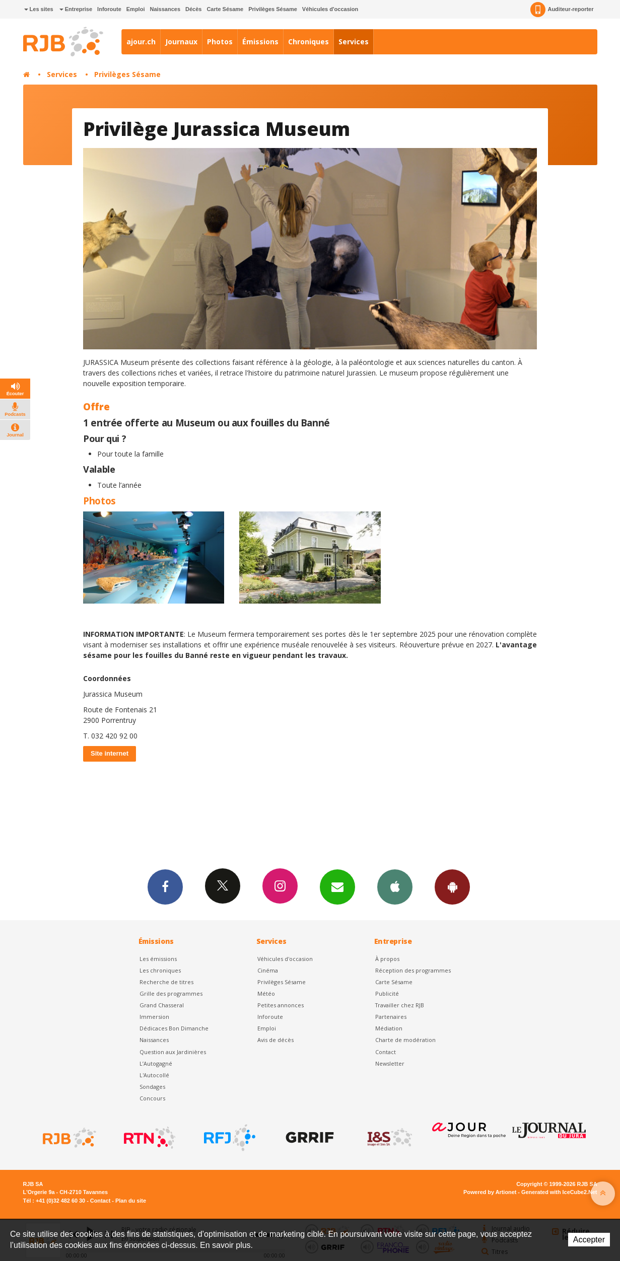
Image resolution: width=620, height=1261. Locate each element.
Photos (220, 41)
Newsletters (337, 886)
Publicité (387, 993)
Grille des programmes (171, 993)
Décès (193, 9)
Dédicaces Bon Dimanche (174, 1028)
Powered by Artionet (489, 1192)
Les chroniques (160, 970)
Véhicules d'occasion (330, 9)
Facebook (165, 886)
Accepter (589, 1239)
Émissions (260, 41)
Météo (266, 993)
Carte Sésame (224, 9)
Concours (152, 1098)
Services (353, 41)
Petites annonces (280, 1005)
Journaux (181, 41)
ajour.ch (141, 41)
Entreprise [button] (75, 9)
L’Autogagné (156, 1063)
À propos (387, 958)
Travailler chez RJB (399, 1005)
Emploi (135, 9)
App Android (452, 886)
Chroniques (308, 41)
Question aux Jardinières (173, 1052)
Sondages (152, 1086)
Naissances (165, 9)
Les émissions (158, 958)
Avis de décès (275, 1039)
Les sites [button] (38, 9)
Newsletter (389, 1063)
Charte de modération (405, 1039)
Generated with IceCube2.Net (559, 1192)
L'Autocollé (154, 1075)
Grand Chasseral (162, 1005)
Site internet (109, 753)
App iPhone (394, 886)
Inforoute (109, 9)
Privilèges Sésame (272, 9)
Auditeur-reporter (561, 9)
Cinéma (267, 970)
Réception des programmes (413, 970)
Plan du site (130, 1201)
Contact (385, 1052)
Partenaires (390, 1016)
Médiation (388, 1028)
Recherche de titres (166, 982)
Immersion (154, 1016)
